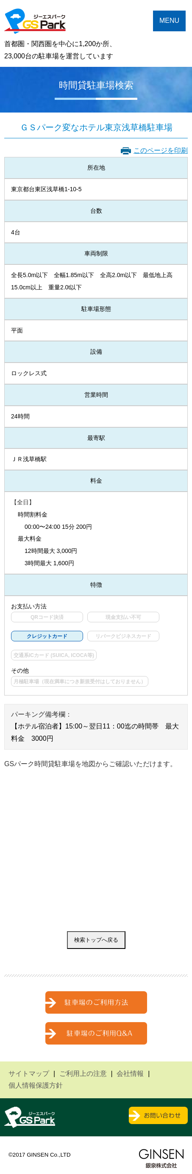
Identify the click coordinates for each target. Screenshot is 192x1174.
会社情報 (130, 1073)
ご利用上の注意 (83, 1073)
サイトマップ (28, 1073)
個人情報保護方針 (35, 1085)
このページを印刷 (161, 150)
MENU (169, 20)
